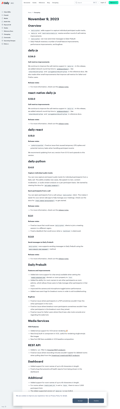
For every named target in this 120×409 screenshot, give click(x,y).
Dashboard (35, 361)
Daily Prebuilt (37, 264)
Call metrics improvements (38, 62)
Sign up (113, 2)
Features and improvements (39, 270)
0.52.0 (31, 99)
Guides (34, 2)
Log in (103, 2)
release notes (63, 87)
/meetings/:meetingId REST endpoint (65, 355)
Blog (48, 2)
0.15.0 (31, 136)
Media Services (38, 321)
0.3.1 (30, 216)
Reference (42, 2)
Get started (27, 2)
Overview (34, 25)
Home (29, 12)
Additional (35, 378)
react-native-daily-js (42, 93)
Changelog (55, 2)
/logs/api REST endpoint (56, 350)
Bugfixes (31, 297)
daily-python (37, 161)
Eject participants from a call (39, 191)
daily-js (33, 50)
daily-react (35, 129)
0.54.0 (31, 56)
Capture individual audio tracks (40, 173)
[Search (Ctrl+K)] (86, 2)
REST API (34, 345)
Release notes (33, 83)
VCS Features (33, 327)
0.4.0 (31, 167)
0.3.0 (31, 237)
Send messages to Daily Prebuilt (40, 242)
